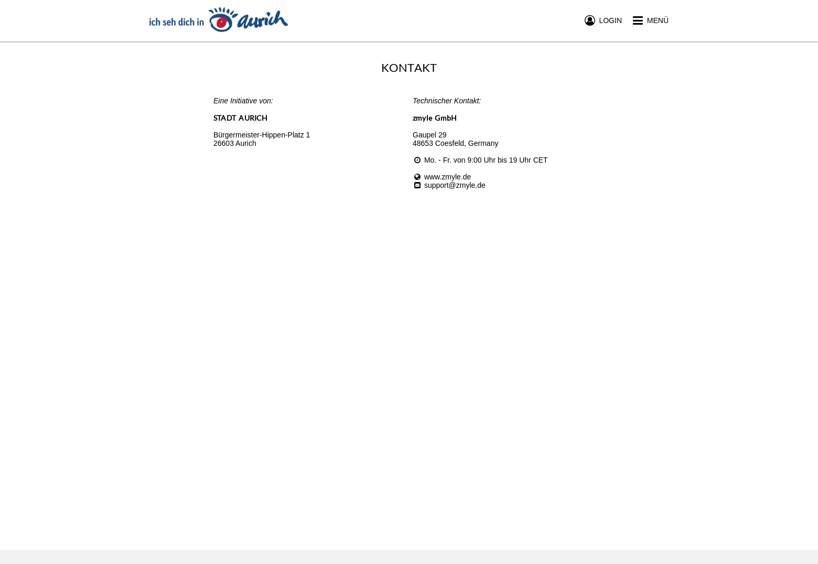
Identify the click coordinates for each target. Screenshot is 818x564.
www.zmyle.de (442, 177)
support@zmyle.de (449, 185)
